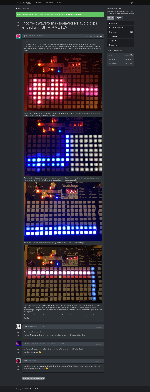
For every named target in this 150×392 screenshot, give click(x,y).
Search (58, 3)
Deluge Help (99, 36)
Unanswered (121, 32)
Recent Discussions (116, 27)
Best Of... (113, 45)
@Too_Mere (34, 335)
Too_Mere (27, 343)
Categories (38, 3)
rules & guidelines (74, 14)
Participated (114, 36)
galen (26, 36)
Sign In (132, 3)
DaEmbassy (28, 326)
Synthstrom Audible (23, 2)
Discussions (49, 3)
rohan (26, 361)
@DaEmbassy (34, 352)
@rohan (61, 349)
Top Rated (114, 41)
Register (32, 378)
